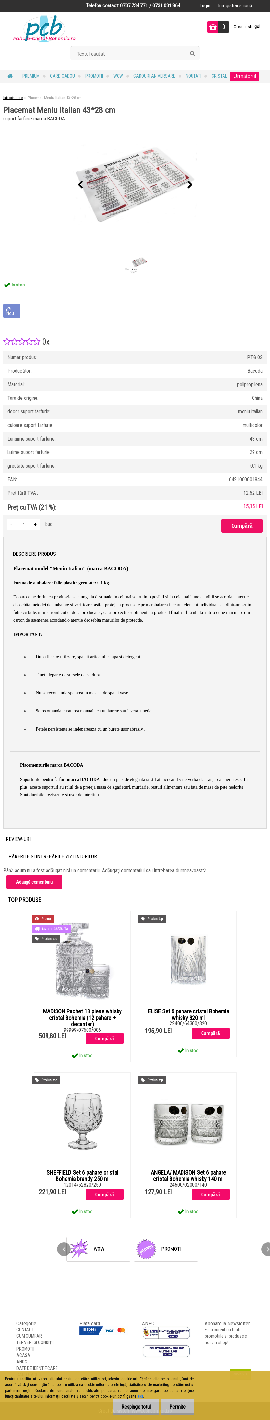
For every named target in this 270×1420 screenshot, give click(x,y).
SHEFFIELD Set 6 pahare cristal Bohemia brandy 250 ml (82, 1175)
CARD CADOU (62, 75)
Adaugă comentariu (34, 882)
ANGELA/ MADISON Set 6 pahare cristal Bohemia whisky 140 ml (188, 1175)
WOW (118, 75)
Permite (177, 1407)
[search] (192, 53)
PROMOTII (94, 75)
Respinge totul (136, 1407)
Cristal (219, 75)
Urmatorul (245, 76)
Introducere (13, 97)
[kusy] (23, 524)
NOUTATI (193, 75)
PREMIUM (31, 75)
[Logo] (44, 28)
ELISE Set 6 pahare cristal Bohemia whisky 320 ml (188, 1014)
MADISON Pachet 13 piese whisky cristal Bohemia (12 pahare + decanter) (82, 1018)
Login (204, 6)
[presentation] (80, 185)
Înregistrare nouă (235, 6)
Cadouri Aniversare (154, 75)
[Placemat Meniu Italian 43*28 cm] (135, 185)
